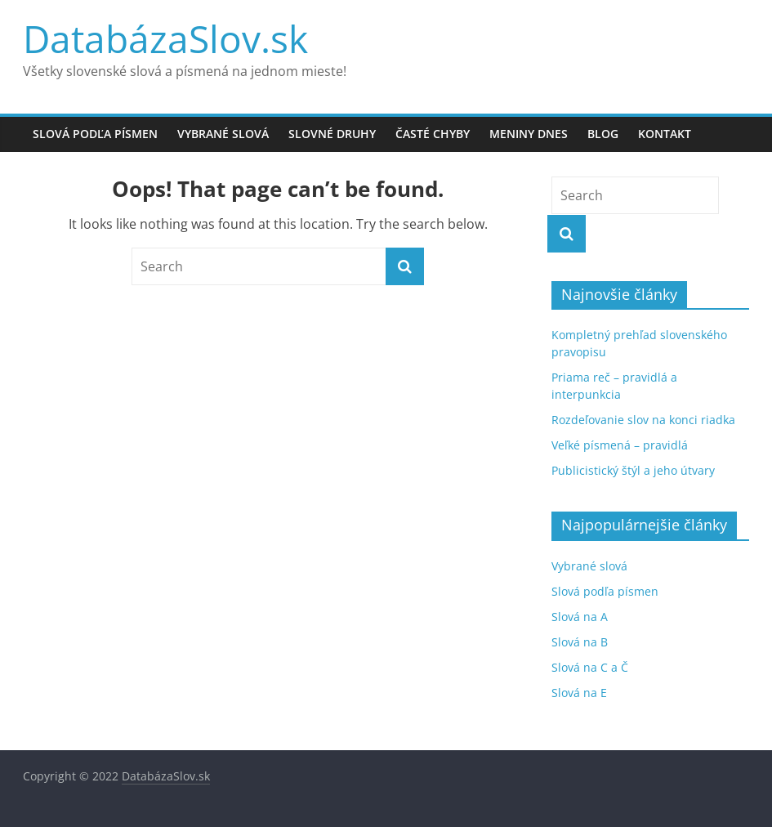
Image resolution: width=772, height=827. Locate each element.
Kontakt (664, 133)
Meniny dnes (528, 133)
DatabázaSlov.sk (165, 38)
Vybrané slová (223, 133)
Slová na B (579, 642)
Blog (602, 133)
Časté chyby (432, 133)
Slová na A (579, 616)
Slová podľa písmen (95, 133)
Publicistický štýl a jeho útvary (633, 470)
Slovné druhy (332, 133)
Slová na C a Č (589, 667)
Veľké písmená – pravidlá (619, 445)
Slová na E (579, 692)
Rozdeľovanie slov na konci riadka (643, 419)
